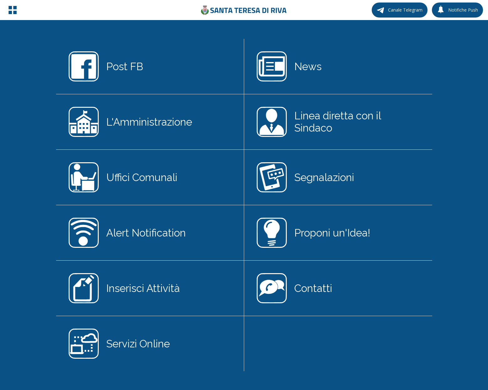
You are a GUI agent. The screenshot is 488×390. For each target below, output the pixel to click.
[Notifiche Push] (457, 10)
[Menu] (12, 10)
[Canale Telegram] (400, 10)
